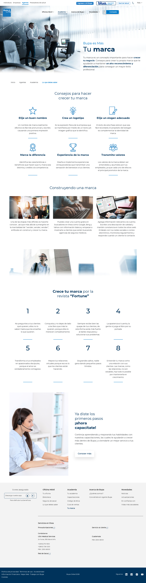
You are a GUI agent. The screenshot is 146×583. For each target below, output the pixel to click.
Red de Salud (124, 3)
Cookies (4, 577)
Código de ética (73, 501)
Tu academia (72, 493)
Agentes (25, 3)
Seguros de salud (49, 501)
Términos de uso (26, 572)
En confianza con (128, 501)
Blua (106, 3)
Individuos (8, 3)
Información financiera (10, 574)
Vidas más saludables (129, 505)
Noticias (124, 493)
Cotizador (113, 12)
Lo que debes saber (50, 505)
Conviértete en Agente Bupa (100, 497)
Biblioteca (47, 497)
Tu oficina (47, 493)
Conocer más (84, 454)
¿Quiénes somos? (96, 493)
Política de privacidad (10, 572)
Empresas (17, 3)
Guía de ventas (73, 505)
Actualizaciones (127, 497)
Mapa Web (25, 574)
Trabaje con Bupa (37, 574)
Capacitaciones (73, 497)
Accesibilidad (39, 572)
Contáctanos (42, 533)
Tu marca (71, 508)
